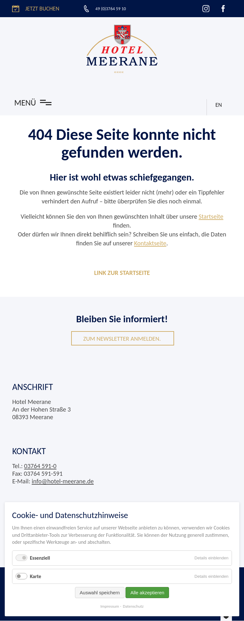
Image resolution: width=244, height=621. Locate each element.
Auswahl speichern (100, 592)
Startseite (211, 216)
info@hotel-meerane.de (63, 481)
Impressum (109, 606)
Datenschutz (133, 606)
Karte (35, 576)
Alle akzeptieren (147, 592)
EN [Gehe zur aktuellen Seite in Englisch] (218, 104)
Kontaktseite (150, 243)
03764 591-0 (40, 466)
